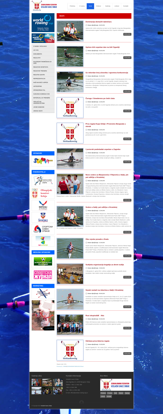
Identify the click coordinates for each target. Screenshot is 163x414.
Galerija (107, 6)
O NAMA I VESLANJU (40, 46)
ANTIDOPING (37, 86)
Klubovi (98, 6)
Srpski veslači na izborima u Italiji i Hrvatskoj (104, 290)
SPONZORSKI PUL (39, 90)
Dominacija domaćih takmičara (98, 22)
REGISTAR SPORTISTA (40, 67)
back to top (81, 401)
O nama (82, 6)
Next (82, 366)
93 (69, 366)
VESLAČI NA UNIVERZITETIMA (39, 102)
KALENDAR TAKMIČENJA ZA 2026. (42, 62)
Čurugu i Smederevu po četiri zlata (100, 98)
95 (71, 366)
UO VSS (35, 50)
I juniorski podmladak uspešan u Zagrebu (103, 149)
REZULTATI (36, 58)
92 (67, 366)
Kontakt (125, 6)
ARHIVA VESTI (38, 111)
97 (74, 366)
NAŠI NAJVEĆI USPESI (40, 82)
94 (70, 366)
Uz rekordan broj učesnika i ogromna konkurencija (107, 73)
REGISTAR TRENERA (40, 71)
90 (65, 366)
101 (80, 366)
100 (78, 366)
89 (64, 366)
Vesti (90, 6)
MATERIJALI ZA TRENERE (41, 98)
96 (72, 366)
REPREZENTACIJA (39, 78)
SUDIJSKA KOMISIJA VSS (41, 94)
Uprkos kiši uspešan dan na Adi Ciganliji (103, 47)
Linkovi (117, 6)
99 (76, 366)
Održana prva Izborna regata (97, 341)
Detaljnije (127, 34)
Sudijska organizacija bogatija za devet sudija (105, 265)
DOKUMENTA (37, 54)
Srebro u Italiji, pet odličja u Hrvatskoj (101, 207)
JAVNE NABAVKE (38, 107)
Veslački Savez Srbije (46, 405)
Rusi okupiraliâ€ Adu (95, 316)
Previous (59, 366)
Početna (72, 6)
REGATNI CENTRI (39, 75)
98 (75, 366)
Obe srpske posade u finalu (97, 239)
